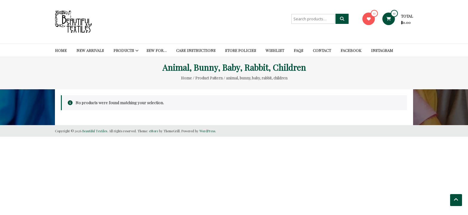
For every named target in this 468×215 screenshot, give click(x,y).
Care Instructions (195, 50)
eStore (153, 131)
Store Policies (240, 50)
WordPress (207, 131)
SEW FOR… (157, 50)
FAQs (298, 50)
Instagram (382, 50)
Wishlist (275, 50)
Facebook (351, 50)
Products (123, 50)
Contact (322, 50)
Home (61, 50)
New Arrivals (90, 50)
